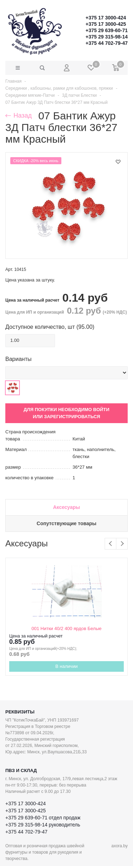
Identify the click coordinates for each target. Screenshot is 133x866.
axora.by (119, 845)
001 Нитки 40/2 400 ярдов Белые (66, 628)
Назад (18, 115)
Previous (110, 544)
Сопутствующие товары (66, 523)
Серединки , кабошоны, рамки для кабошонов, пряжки (59, 88)
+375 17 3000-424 (105, 17)
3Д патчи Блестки (79, 95)
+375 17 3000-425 (105, 24)
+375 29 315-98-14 (106, 37)
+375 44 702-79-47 (106, 43)
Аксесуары (66, 507)
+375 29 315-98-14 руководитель (42, 825)
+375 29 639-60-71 (106, 30)
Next (122, 544)
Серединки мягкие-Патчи (30, 95)
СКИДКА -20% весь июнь (36, 161)
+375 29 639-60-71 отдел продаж (43, 817)
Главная (13, 81)
